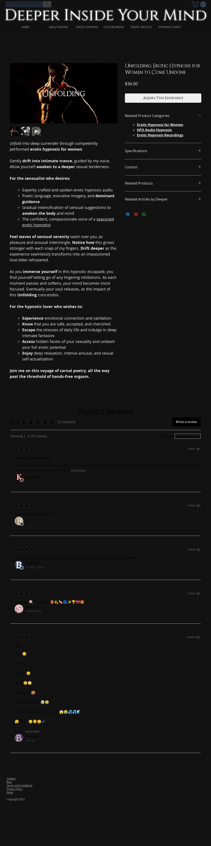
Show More (78, 470)
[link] (198, 4)
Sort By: (168, 436)
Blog (9, 782)
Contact (11, 778)
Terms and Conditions (19, 785)
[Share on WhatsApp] (144, 214)
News (9, 792)
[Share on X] (152, 214)
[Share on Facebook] (127, 214)
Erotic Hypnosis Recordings (160, 135)
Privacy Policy (14, 789)
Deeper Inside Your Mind (105, 15)
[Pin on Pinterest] (135, 214)
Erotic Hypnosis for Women (160, 124)
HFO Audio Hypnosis (154, 130)
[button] (79, 422)
